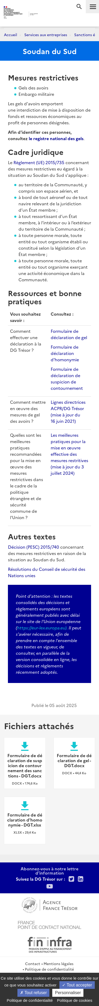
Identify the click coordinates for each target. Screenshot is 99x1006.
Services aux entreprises (45, 34)
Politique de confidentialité (49, 969)
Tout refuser (33, 992)
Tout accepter (77, 985)
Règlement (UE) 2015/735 (38, 162)
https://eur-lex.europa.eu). (42, 627)
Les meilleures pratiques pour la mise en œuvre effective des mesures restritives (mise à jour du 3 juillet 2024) (69, 454)
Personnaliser (68, 992)
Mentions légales (58, 963)
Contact (32, 963)
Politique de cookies (74, 1000)
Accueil (10, 34)
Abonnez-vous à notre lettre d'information (49, 870)
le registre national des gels (56, 138)
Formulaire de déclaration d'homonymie (65, 353)
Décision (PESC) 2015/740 (33, 547)
